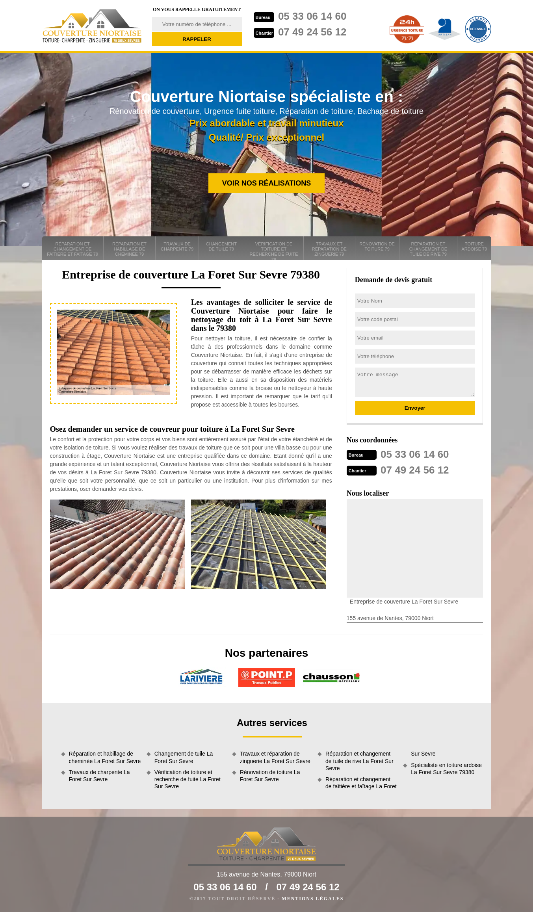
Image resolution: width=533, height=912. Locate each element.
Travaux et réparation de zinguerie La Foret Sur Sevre (275, 757)
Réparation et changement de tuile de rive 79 (428, 248)
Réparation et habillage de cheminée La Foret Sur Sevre (105, 757)
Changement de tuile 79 (221, 246)
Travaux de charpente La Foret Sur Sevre (99, 775)
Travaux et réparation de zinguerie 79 (329, 248)
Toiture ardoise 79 (474, 246)
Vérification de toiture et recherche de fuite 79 (274, 250)
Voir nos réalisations (266, 183)
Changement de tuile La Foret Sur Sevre (183, 757)
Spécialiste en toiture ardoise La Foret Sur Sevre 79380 (446, 768)
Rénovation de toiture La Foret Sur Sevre (270, 775)
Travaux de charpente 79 (177, 246)
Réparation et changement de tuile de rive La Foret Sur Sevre (359, 760)
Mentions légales (313, 898)
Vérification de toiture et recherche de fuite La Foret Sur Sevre (187, 779)
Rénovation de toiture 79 (376, 246)
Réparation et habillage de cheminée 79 (129, 248)
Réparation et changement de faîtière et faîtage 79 (72, 248)
